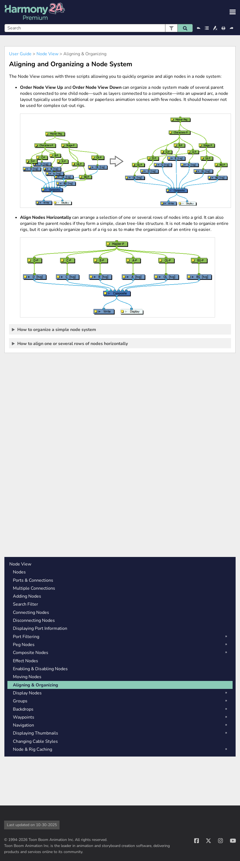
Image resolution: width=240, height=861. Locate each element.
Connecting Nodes (31, 612)
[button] (171, 28)
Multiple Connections (34, 588)
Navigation (23, 725)
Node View (47, 54)
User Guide (20, 54)
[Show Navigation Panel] (232, 12)
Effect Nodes (25, 661)
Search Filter (25, 604)
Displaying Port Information (40, 628)
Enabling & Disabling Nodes (40, 669)
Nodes (19, 572)
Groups (20, 701)
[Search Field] (98, 28)
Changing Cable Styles (35, 741)
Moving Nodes (27, 677)
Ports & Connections (33, 580)
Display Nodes (27, 693)
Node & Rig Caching (32, 749)
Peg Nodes (24, 645)
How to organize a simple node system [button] (54, 329)
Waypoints (23, 717)
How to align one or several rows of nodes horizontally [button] (70, 343)
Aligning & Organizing (35, 685)
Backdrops (23, 709)
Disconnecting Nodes (34, 620)
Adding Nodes (27, 596)
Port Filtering (26, 637)
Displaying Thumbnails (35, 733)
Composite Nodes (30, 653)
